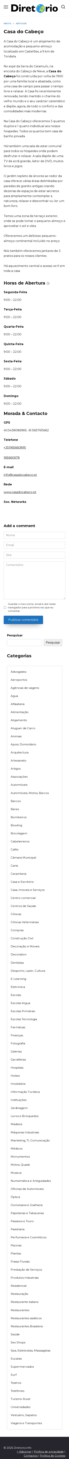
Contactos (31, 1455)
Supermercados (22, 1366)
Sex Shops (18, 1342)
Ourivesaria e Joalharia (27, 1205)
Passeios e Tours (22, 1221)
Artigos (16, 768)
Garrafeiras (18, 1059)
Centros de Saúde (23, 906)
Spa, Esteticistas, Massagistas (30, 1350)
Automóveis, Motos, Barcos (30, 793)
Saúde (15, 1334)
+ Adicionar (24, 1451)
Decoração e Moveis (25, 946)
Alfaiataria (17, 704)
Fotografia (18, 1043)
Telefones (17, 1391)
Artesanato (18, 760)
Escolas (16, 995)
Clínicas (16, 914)
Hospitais (17, 1067)
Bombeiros (18, 817)
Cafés (14, 849)
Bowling (16, 825)
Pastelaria (17, 1229)
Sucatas (16, 1358)
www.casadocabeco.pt (20, 492)
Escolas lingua (20, 1003)
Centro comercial (23, 898)
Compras (17, 930)
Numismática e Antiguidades (31, 1181)
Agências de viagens (25, 688)
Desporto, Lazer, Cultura (28, 970)
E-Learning (18, 979)
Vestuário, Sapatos (24, 1415)
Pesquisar (15, 635)
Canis (14, 865)
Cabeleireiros (20, 841)
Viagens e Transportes (26, 1423)
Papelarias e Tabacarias (27, 1213)
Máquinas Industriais (25, 1132)
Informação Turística (25, 1092)
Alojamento (19, 720)
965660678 (12, 457)
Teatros (16, 1383)
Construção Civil (22, 938)
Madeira (16, 1124)
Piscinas (16, 1245)
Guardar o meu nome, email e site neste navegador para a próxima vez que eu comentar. (32, 607)
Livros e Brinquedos (24, 1116)
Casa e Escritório (22, 882)
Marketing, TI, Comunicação (30, 1140)
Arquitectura (20, 752)
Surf (14, 1374)
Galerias (16, 1051)
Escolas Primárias (23, 1011)
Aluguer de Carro (23, 728)
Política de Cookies (52, 1455)
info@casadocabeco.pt (20, 475)
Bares (15, 809)
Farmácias (18, 1027)
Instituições (18, 1100)
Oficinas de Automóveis (27, 1189)
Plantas (16, 1253)
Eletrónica (18, 987)
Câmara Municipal (23, 857)
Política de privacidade (49, 1451)
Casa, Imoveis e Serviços (28, 890)
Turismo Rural (20, 1399)
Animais (16, 736)
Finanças (17, 1035)
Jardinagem (19, 1108)
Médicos (16, 1148)
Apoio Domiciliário (23, 744)
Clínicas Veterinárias (25, 922)
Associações (19, 776)
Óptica (15, 1197)
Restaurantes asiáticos (26, 1318)
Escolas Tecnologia (24, 1019)
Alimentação (20, 712)
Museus (16, 1172)
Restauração (19, 1294)
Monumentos (20, 1156)
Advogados (18, 671)
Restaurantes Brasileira (27, 1326)
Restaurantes (20, 1310)
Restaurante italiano (25, 1302)
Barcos (16, 801)
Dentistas (17, 962)
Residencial (18, 1285)
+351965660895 (15, 447)
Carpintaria (18, 873)
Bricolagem (19, 833)
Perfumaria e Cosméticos (28, 1237)
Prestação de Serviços (26, 1269)
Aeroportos (19, 680)
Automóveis (19, 784)
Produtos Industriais (25, 1277)
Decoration (18, 954)
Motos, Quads (20, 1164)
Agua (14, 696)
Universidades (20, 1407)
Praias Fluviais (20, 1261)
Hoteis (15, 1075)
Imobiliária (18, 1083)
